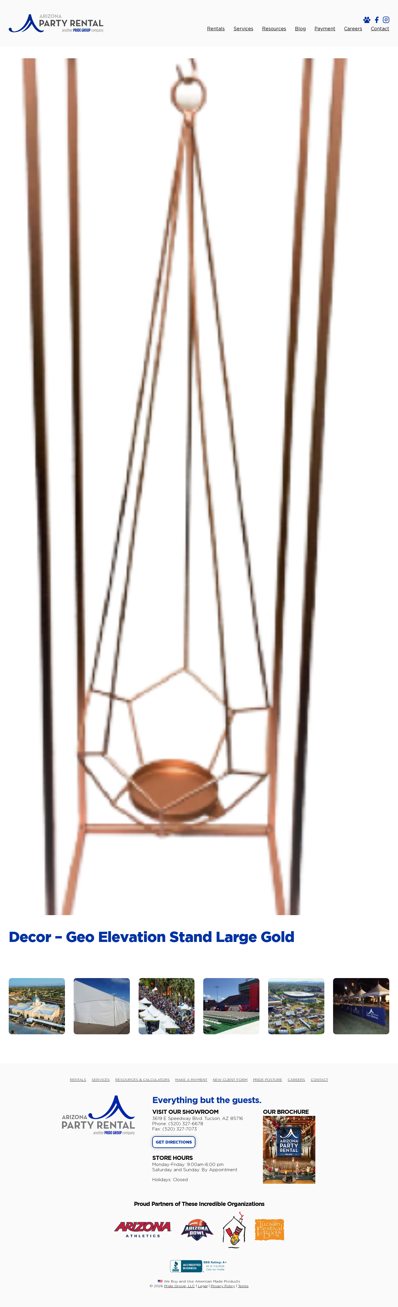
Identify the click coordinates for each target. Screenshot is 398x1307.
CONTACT (319, 1079)
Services (243, 29)
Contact (380, 29)
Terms (243, 1286)
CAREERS (296, 1079)
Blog (300, 29)
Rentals (216, 29)
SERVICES (101, 1079)
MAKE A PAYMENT (191, 1079)
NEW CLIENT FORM (230, 1079)
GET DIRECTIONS (174, 1142)
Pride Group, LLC (179, 1286)
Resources (274, 29)
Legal (203, 1286)
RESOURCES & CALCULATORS (142, 1079)
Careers (353, 29)
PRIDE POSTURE (267, 1079)
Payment (324, 29)
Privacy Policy (223, 1286)
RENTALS (78, 1079)
